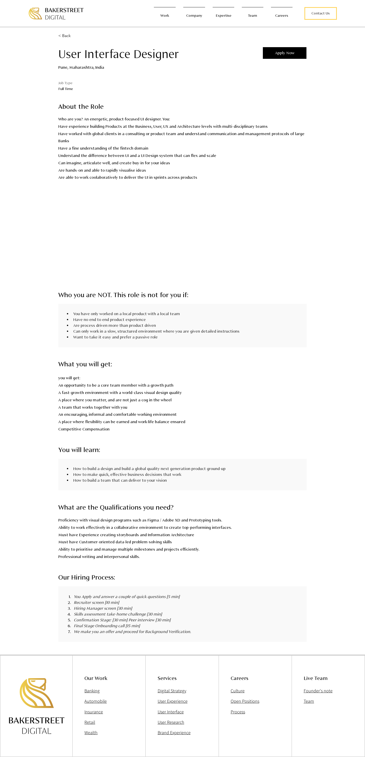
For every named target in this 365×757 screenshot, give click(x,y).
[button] (320, 13)
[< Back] (76, 35)
